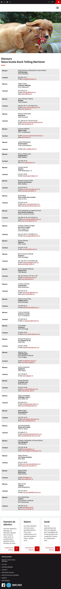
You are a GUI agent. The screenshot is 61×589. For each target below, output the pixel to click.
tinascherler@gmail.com (30, 292)
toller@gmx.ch (27, 477)
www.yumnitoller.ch (27, 509)
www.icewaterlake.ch (28, 294)
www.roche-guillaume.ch (29, 221)
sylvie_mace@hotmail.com (30, 204)
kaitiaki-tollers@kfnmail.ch (30, 307)
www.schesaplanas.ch (28, 421)
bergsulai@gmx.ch (28, 449)
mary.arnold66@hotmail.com (31, 492)
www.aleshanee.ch (27, 124)
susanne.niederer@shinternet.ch (32, 135)
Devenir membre (7, 567)
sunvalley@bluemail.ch (29, 249)
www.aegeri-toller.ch (27, 264)
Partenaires (6, 581)
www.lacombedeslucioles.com (30, 206)
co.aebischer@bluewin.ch (30, 321)
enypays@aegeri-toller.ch (30, 262)
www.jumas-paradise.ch (28, 466)
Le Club (4, 564)
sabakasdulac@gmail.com (30, 347)
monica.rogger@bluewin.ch (31, 236)
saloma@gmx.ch (27, 376)
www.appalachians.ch (28, 162)
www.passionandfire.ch (28, 191)
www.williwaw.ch (26, 94)
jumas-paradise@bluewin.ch (31, 464)
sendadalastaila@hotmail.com (32, 434)
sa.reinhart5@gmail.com (30, 389)
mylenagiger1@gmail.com (30, 419)
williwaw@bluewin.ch (29, 92)
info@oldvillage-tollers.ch (30, 404)
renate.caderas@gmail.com (31, 107)
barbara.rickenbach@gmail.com (32, 122)
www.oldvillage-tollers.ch (29, 406)
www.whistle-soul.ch (27, 391)
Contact (4, 570)
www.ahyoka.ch (26, 109)
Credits (4, 578)
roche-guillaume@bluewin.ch (31, 219)
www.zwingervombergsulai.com (31, 451)
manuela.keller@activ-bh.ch (31, 189)
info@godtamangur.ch (29, 79)
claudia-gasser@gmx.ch (30, 176)
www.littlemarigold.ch (28, 362)
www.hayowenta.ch (27, 279)
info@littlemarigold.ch (29, 361)
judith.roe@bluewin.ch (29, 149)
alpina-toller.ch (26, 137)
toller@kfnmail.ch (27, 507)
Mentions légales (8, 572)
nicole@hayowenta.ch (29, 277)
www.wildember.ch (27, 479)
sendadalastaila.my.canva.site (30, 436)
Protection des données (10, 575)
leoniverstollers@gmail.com (31, 334)
